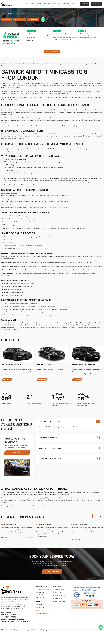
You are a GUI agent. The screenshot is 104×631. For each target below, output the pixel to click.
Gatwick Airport (19, 14)
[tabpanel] (39, 35)
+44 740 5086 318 (8, 617)
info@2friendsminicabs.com (12, 619)
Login (72, 4)
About (32, 4)
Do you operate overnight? (50, 459)
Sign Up (85, 4)
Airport (9, 14)
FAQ (59, 4)
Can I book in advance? (48, 438)
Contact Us (65, 4)
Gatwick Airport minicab (18, 506)
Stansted (66, 207)
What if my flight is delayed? (50, 448)
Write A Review (52, 51)
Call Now (19, 19)
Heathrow (56, 207)
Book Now (96, 4)
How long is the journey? (49, 422)
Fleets (39, 4)
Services (46, 4)
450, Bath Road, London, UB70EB (14, 622)
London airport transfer (58, 118)
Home (26, 4)
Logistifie (46, 630)
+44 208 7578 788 (8, 614)
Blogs (54, 4)
